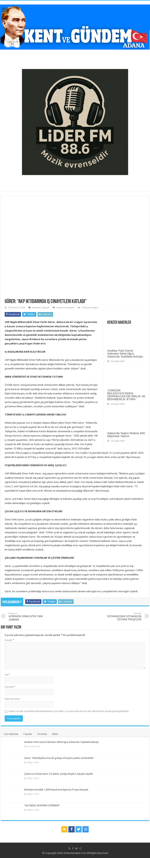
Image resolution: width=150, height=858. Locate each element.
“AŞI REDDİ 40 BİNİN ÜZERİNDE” (42, 805)
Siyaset (45, 307)
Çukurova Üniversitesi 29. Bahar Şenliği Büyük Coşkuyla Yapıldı (58, 773)
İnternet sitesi (12, 698)
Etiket (55, 734)
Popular (27, 734)
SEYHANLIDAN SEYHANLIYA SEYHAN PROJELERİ (121, 616)
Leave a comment (65, 307)
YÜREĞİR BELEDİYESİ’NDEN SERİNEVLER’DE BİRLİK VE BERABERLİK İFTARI (126, 395)
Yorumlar (42, 734)
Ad (7, 674)
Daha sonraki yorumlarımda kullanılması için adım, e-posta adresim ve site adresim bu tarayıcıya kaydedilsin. (69, 711)
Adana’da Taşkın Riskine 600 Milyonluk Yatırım (126, 434)
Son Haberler (11, 734)
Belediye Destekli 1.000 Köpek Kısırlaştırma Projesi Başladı (56, 789)
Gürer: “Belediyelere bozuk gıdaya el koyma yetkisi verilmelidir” (59, 758)
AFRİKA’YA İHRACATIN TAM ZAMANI (29, 616)
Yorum (9, 640)
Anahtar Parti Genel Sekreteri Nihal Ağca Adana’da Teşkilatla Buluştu (125, 353)
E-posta (10, 686)
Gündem (36, 307)
